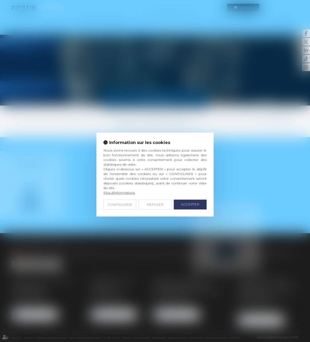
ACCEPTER (190, 204)
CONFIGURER (120, 204)
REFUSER (155, 204)
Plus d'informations (119, 192)
